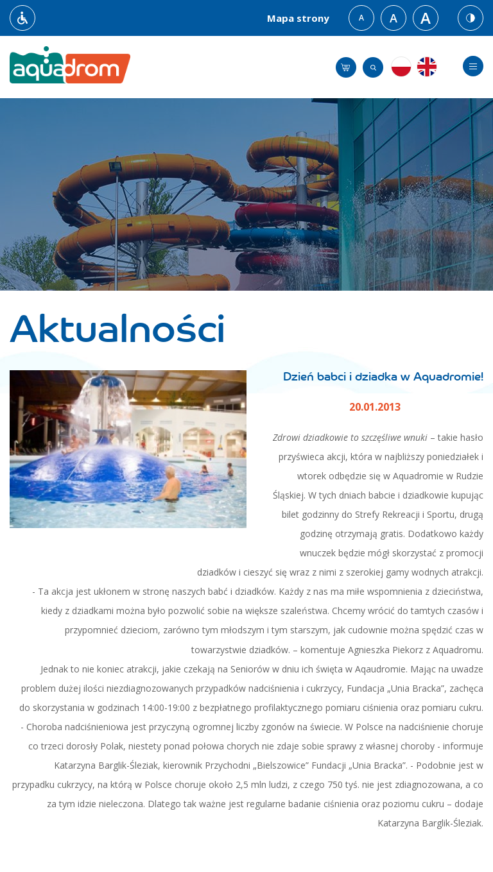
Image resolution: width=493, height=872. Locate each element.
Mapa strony (298, 18)
